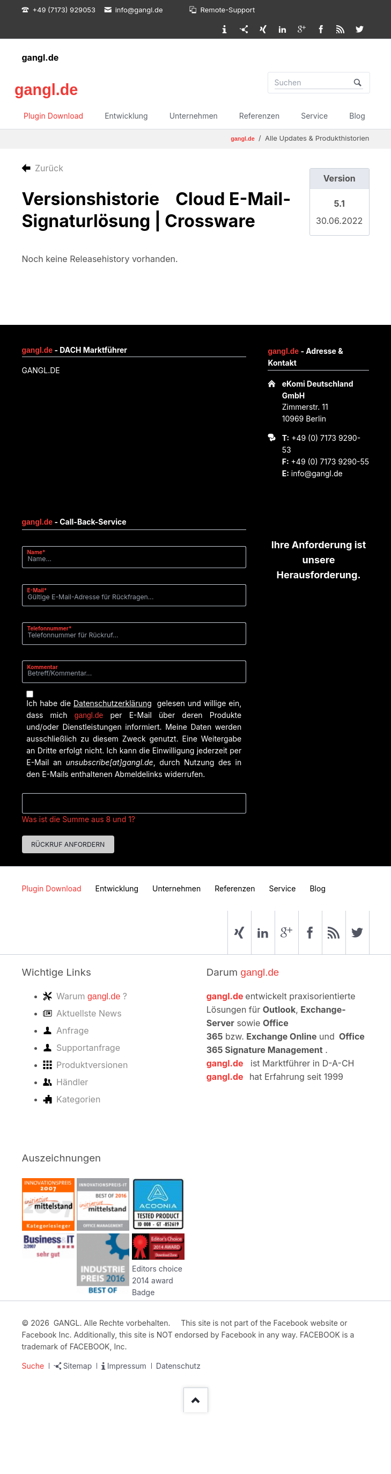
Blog (357, 115)
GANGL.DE (41, 370)
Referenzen (259, 115)
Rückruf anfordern (68, 844)
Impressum (126, 1365)
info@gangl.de (317, 473)
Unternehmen (193, 115)
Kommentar (42, 667)
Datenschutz (178, 1365)
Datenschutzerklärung (112, 703)
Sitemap (77, 1365)
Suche (33, 1365)
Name (40, 551)
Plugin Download (53, 115)
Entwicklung (126, 115)
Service (314, 115)
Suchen (358, 82)
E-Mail (40, 589)
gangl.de (40, 57)
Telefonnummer (49, 628)
